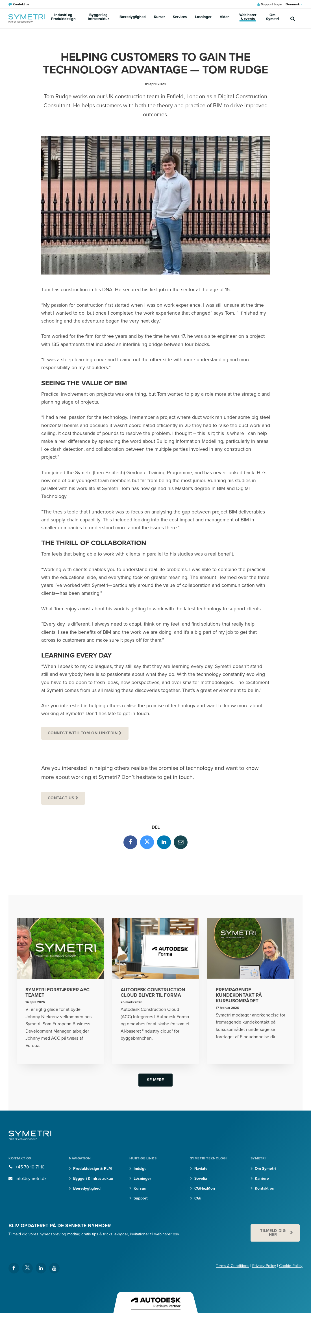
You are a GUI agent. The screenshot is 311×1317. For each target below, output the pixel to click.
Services (179, 18)
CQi (197, 1199)
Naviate (201, 1169)
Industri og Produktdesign (67, 18)
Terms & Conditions (232, 1267)
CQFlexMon (205, 1189)
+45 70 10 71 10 (30, 1168)
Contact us (61, 798)
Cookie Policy (291, 1267)
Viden (213, 18)
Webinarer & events (237, 18)
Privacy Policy (264, 1267)
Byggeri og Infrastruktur (109, 18)
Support (141, 1199)
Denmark (294, 4)
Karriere (262, 1179)
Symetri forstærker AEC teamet (58, 993)
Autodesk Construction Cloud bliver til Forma (153, 993)
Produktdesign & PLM (92, 1169)
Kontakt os (264, 1189)
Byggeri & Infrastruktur (93, 1179)
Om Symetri (265, 18)
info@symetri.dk (31, 1180)
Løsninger (197, 18)
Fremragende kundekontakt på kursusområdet (239, 996)
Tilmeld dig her (273, 1234)
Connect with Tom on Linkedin (83, 733)
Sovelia (201, 1179)
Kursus (140, 1189)
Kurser (164, 18)
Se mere (155, 1080)
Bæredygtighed (143, 18)
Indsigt (140, 1169)
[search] (293, 18)
